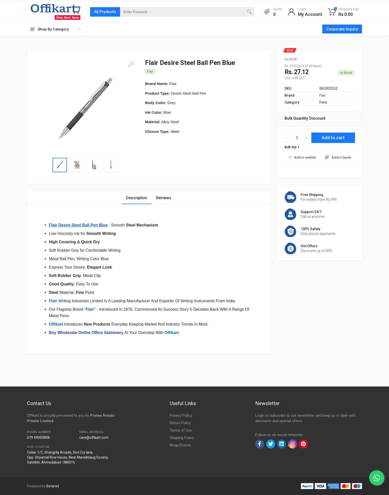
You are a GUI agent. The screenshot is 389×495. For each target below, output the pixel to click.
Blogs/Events (180, 445)
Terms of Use (181, 430)
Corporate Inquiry (342, 29)
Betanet (52, 486)
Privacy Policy (181, 415)
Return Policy (180, 423)
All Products (105, 11)
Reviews (163, 197)
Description (136, 197)
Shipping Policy (182, 438)
